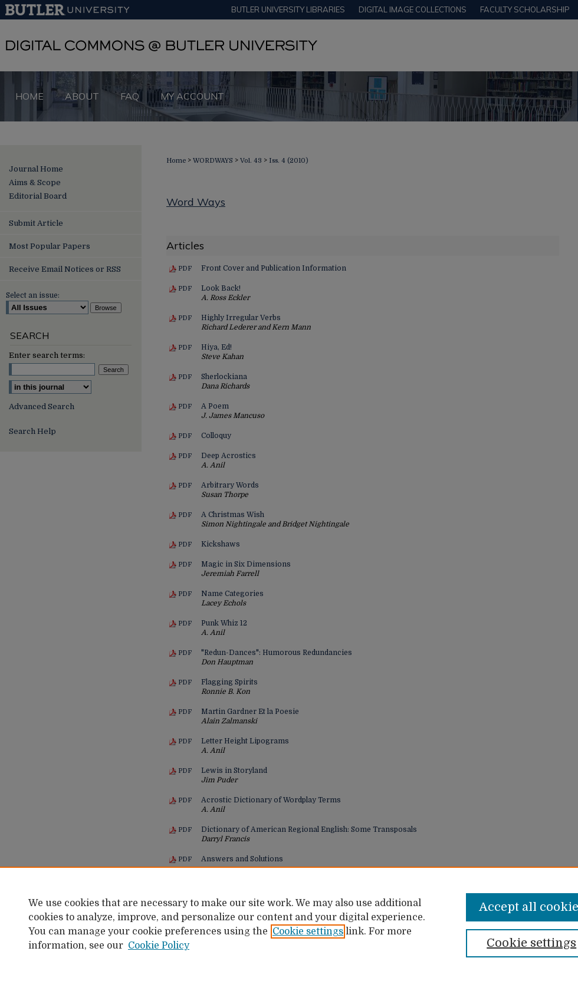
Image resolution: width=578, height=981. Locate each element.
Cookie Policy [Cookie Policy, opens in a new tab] (158, 945)
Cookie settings (307, 931)
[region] (289, 924)
